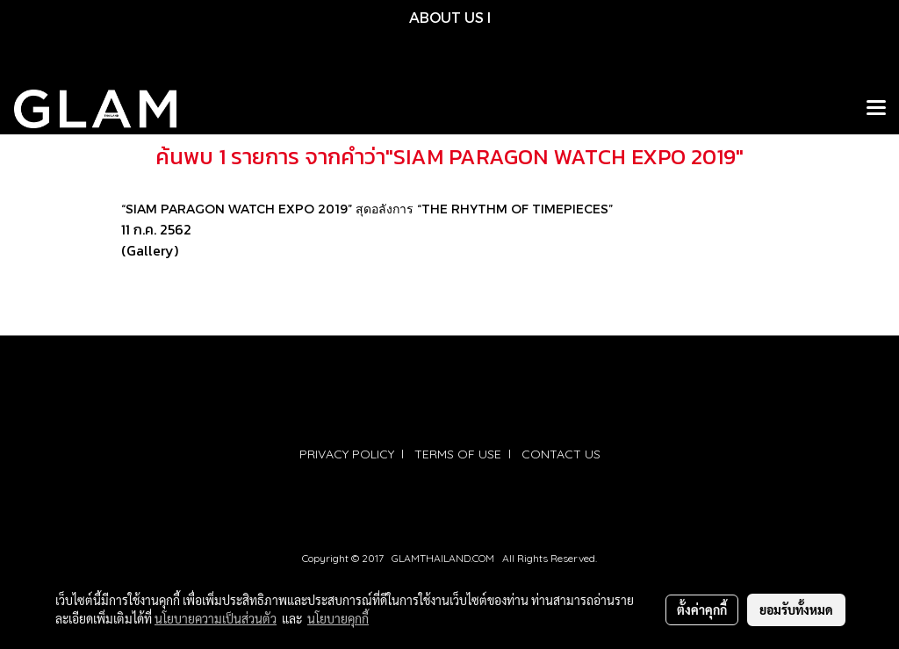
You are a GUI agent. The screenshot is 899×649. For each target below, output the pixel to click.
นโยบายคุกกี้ (338, 618)
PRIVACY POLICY (346, 454)
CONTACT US (561, 454)
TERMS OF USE (457, 454)
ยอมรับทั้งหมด (796, 609)
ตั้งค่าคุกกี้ (702, 609)
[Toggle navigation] (876, 109)
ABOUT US (446, 17)
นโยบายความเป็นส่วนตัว (216, 618)
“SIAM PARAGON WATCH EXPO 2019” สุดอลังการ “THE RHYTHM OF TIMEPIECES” (367, 208)
